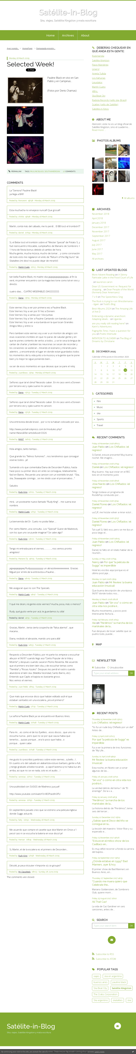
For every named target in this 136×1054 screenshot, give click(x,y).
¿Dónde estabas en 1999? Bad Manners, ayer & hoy (110, 863)
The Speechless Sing (112, 296)
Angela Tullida (99, 73)
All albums (129, 197)
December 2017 (100, 227)
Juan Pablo (98, 446)
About (85, 35)
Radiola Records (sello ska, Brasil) (109, 100)
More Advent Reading (103, 274)
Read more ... (99, 129)
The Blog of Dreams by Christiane (111, 340)
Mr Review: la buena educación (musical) (112, 584)
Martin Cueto (24, 267)
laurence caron (104, 281)
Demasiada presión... (45, 48)
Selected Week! (30, 64)
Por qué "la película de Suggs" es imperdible (110, 564)
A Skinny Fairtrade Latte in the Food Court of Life (112, 276)
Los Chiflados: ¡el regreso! (118, 467)
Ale (94, 622)
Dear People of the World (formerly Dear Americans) (113, 291)
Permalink (14, 171)
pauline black (37, 171)
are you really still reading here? (108, 323)
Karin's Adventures (102, 326)
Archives (68, 35)
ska (98, 413)
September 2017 (101, 235)
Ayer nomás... (13, 48)
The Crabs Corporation (105, 994)
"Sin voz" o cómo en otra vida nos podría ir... (112, 604)
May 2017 (97, 253)
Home (50, 35)
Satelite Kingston (121, 988)
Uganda (117, 318)
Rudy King (22, 492)
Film (99, 401)
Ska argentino (101, 1000)
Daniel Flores (99, 504)
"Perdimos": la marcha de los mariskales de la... (108, 802)
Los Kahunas (98, 77)
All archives (98, 258)
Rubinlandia (98, 55)
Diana (20, 298)
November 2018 (100, 213)
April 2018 (97, 218)
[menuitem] (50, 35)
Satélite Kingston (100, 60)
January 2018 (99, 222)
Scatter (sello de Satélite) (105, 104)
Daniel (95, 467)
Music (100, 407)
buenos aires (101, 982)
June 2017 (97, 249)
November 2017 (100, 231)
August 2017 (98, 240)
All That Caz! (99, 901)
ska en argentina (113, 976)
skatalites (118, 1000)
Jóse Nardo (99, 483)
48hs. (95, 91)
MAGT (21, 439)
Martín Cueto (99, 86)
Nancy (96, 562)
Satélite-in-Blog (68, 12)
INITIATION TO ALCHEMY (104, 338)
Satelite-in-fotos (100, 108)
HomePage (27, 48)
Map (99, 644)
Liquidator (97, 82)
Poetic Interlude (108, 333)
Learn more (99, 1051)
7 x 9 (94, 296)
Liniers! (95, 69)
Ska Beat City (98, 95)
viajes (96, 976)
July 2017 (97, 244)
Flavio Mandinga (100, 64)
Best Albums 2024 (101, 308)
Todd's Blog (109, 304)
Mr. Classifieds (24, 872)
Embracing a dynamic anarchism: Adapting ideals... (109, 318)
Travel (100, 425)
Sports (100, 419)
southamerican (52, 171)
